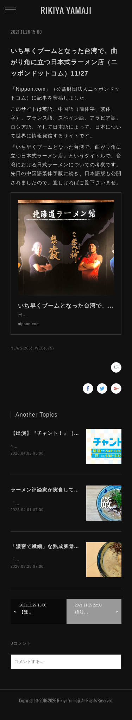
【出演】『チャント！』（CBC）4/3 (55, 440)
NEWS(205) (21, 355)
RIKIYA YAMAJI (66, 10)
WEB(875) (44, 355)
